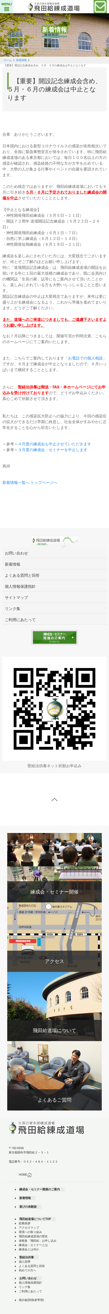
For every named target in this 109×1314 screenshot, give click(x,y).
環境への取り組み (30, 1232)
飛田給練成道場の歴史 (33, 1236)
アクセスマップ (29, 1227)
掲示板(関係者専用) (31, 1300)
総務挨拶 (24, 1223)
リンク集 (24, 1287)
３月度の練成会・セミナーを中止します (52, 449)
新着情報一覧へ (15, 482)
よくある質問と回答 (32, 1266)
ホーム (8, 60)
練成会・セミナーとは (33, 1245)
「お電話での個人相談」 (85, 358)
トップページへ (43, 482)
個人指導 (24, 1261)
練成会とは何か (29, 1249)
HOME (25, 1174)
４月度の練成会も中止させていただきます (54, 444)
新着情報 (21, 60)
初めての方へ (27, 1270)
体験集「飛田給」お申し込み (37, 1240)
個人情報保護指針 (30, 1282)
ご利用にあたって (30, 1291)
